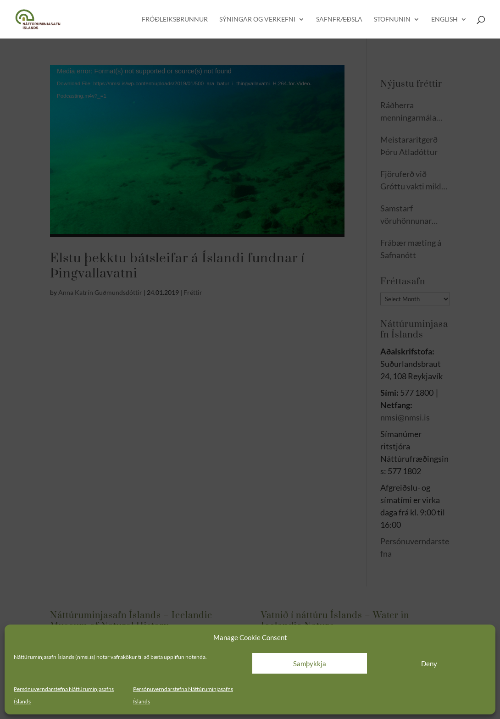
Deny (429, 663)
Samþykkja (309, 663)
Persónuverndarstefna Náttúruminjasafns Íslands (64, 695)
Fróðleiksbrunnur (175, 19)
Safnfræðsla (339, 19)
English (444, 19)
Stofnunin (392, 19)
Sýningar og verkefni (257, 19)
